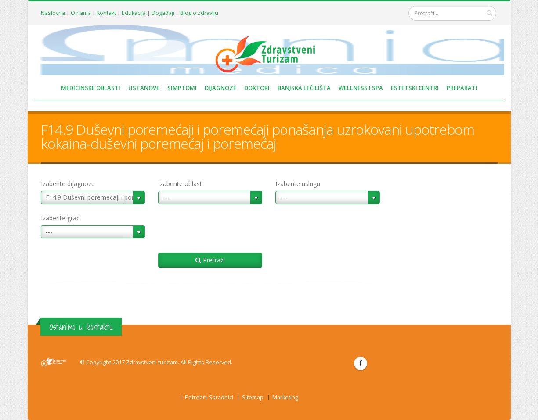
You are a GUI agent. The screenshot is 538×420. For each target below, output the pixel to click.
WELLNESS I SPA (361, 88)
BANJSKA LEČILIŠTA (304, 88)
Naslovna (53, 13)
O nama (81, 13)
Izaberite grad (60, 218)
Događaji (163, 13)
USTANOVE (143, 88)
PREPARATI (462, 88)
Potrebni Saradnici (209, 397)
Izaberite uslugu (297, 183)
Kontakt (106, 13)
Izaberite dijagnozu (68, 183)
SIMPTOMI (182, 88)
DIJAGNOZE (220, 88)
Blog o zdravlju (199, 13)
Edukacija (134, 13)
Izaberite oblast (180, 183)
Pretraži (210, 260)
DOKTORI (257, 88)
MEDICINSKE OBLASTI (90, 88)
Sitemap (253, 397)
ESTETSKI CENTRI (415, 88)
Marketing (285, 397)
